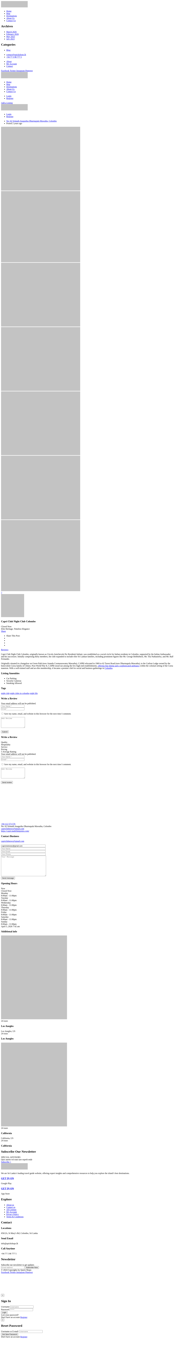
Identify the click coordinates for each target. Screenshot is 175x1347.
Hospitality (5, 746)
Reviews (4, 650)
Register (23, 1325)
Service (4, 749)
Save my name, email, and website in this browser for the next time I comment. (37, 714)
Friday (4, 920)
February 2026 (12, 34)
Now (3, 896)
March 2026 (11, 32)
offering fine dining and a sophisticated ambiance (119, 666)
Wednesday (6, 911)
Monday (4, 901)
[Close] (2, 1303)
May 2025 (10, 36)
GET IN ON (7, 1186)
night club (5, 693)
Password (5, 1317)
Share (3, 631)
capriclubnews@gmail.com (12, 845)
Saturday (5, 925)
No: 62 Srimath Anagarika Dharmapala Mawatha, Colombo (31, 121)
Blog (8, 50)
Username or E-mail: (10, 1339)
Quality (4, 744)
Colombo (108, 668)
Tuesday (4, 906)
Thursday (5, 915)
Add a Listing (7, 103)
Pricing (4, 751)
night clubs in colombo (19, 693)
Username (5, 1315)
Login (8, 96)
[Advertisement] (80, 808)
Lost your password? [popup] (10, 1323)
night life (34, 693)
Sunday (4, 929)
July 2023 (10, 39)
